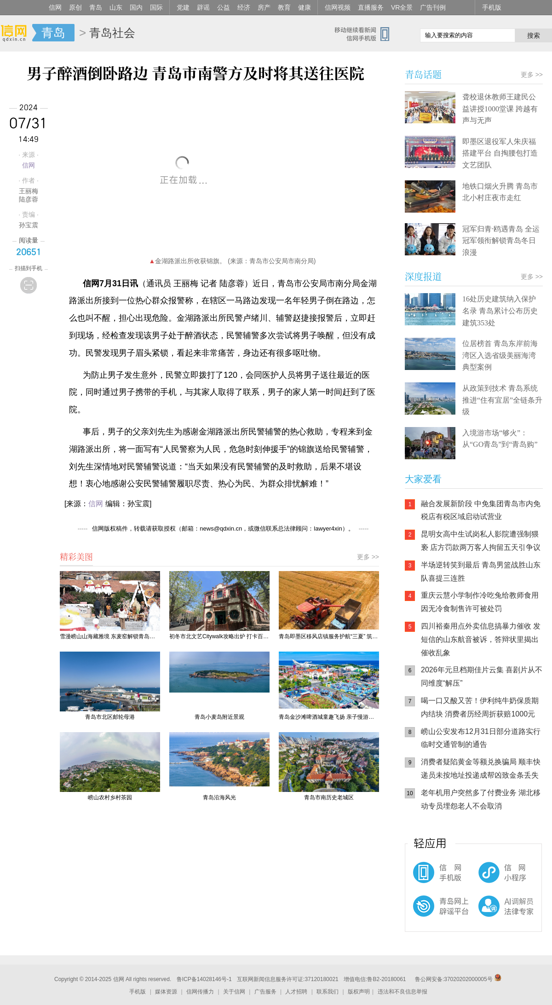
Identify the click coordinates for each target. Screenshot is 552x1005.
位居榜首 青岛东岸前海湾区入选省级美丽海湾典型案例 (500, 355)
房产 (264, 7)
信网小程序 (487, 877)
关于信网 (234, 991)
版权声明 (359, 991)
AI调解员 (487, 913)
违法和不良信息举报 (402, 991)
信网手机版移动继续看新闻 (365, 33)
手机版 (491, 7)
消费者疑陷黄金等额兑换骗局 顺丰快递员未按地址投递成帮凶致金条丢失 (480, 768)
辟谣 (203, 7)
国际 (156, 7)
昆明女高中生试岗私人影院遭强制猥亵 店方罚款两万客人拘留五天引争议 (480, 540)
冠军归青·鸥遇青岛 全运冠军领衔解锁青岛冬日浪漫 (501, 240)
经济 (243, 7)
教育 (284, 7)
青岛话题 (423, 74)
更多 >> (368, 556)
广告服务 (265, 991)
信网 (55, 7)
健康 (304, 7)
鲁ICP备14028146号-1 (204, 979)
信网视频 (338, 7)
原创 (75, 7)
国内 (136, 7)
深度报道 (423, 276)
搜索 (533, 35)
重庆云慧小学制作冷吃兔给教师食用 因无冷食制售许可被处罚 (480, 601)
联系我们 (327, 991)
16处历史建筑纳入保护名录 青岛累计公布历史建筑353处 (500, 310)
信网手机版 (432, 877)
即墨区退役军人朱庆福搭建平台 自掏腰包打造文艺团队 (500, 153)
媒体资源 (166, 991)
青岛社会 (112, 32)
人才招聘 (296, 991)
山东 (115, 7)
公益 (223, 7)
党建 (183, 7)
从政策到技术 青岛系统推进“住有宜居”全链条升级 (502, 400)
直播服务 (371, 7)
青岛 (95, 7)
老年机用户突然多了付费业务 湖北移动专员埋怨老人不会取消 (480, 799)
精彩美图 (76, 556)
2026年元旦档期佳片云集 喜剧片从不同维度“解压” (481, 676)
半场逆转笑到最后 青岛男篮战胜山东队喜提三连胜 (480, 571)
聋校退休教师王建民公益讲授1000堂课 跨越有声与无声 (500, 108)
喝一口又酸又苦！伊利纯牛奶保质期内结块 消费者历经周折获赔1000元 (480, 707)
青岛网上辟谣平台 (432, 913)
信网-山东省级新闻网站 (16, 33)
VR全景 (402, 7)
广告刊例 (433, 7)
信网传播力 (200, 991)
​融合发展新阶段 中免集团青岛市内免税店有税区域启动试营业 (480, 510)
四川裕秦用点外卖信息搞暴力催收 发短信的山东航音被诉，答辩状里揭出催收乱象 (480, 639)
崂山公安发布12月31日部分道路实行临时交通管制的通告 (480, 738)
